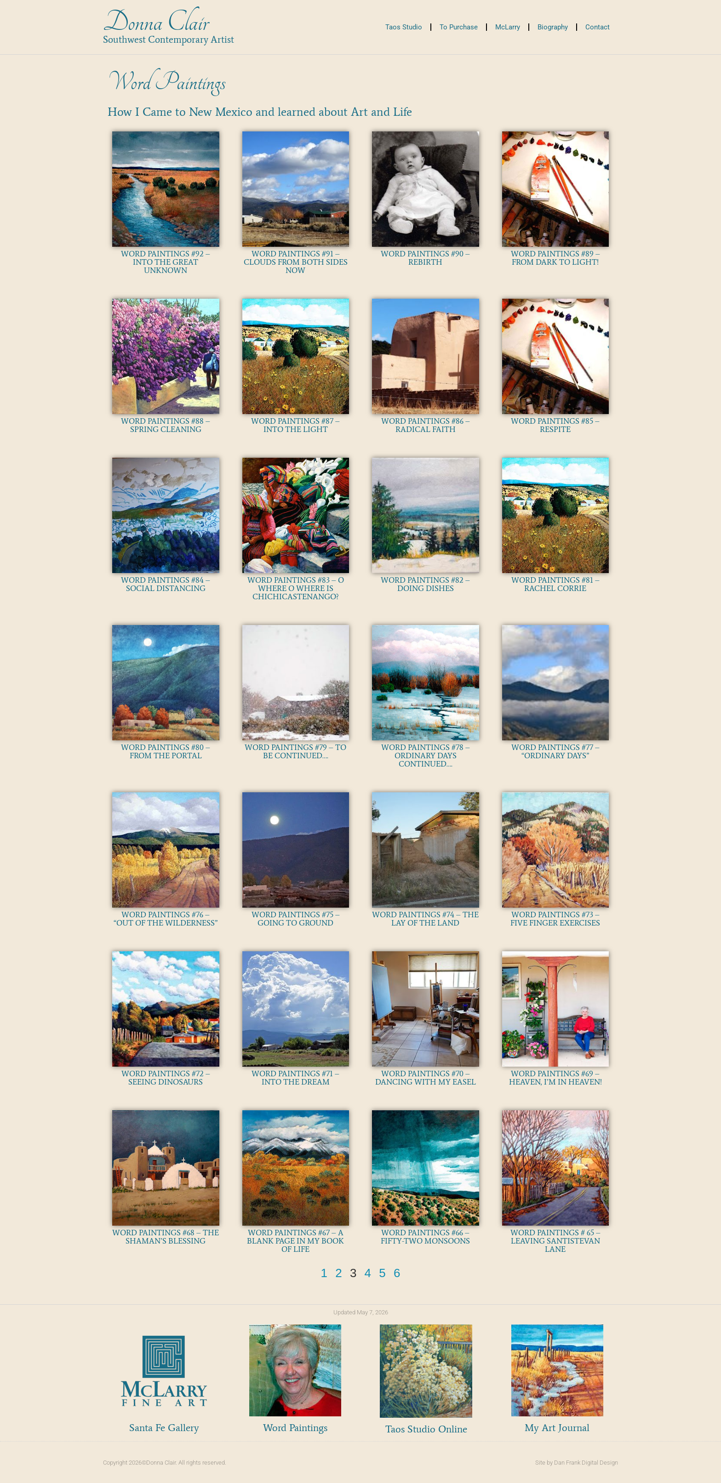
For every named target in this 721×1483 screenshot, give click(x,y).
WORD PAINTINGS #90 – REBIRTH (425, 258)
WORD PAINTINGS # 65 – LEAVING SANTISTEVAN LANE (555, 1241)
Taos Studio (403, 27)
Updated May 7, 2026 (360, 1312)
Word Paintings (295, 1427)
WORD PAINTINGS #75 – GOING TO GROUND (296, 918)
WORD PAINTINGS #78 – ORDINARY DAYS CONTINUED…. (425, 755)
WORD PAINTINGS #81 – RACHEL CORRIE (555, 584)
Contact (597, 27)
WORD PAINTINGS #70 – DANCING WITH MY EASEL (425, 1077)
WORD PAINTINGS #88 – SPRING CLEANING (165, 425)
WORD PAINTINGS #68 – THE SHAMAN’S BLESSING (165, 1236)
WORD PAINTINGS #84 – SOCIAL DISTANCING (165, 584)
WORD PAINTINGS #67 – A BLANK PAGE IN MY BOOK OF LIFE (295, 1241)
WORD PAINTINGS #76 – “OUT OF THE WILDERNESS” (165, 918)
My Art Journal (557, 1427)
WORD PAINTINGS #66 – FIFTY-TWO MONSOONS (425, 1236)
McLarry (507, 27)
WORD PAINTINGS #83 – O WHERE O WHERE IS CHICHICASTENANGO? (295, 588)
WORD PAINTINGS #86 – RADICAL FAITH (425, 425)
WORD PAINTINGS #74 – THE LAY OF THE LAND (425, 918)
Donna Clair (155, 22)
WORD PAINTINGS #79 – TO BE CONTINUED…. (295, 751)
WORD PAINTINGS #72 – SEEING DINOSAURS (165, 1077)
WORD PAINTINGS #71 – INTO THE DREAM (295, 1077)
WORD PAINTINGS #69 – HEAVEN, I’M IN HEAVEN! (555, 1077)
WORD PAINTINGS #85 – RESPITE (555, 425)
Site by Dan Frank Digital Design (576, 1462)
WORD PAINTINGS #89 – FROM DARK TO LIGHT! (555, 258)
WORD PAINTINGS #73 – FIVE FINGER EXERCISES (555, 918)
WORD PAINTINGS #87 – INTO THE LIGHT (295, 425)
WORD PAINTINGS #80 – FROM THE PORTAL (165, 751)
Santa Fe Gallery (164, 1427)
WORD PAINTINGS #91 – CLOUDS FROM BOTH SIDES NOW (296, 262)
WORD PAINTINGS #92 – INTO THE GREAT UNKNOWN (165, 262)
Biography (553, 27)
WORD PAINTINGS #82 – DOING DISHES (425, 584)
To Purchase (459, 27)
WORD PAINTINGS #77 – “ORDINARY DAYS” (555, 751)
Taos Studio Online (426, 1429)
